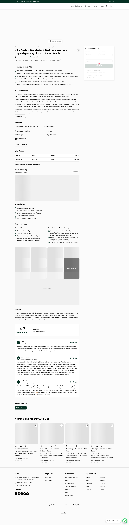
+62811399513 (20, 1)
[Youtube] (110, 1)
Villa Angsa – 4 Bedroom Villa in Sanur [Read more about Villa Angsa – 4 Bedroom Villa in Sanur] (101, 450)
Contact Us (96, 6)
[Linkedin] (113, 1)
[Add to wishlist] (78, 50)
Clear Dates (75, 171)
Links (66, 492)
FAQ (66, 480)
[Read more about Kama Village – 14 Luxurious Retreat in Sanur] (52, 433)
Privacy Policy (69, 495)
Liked (102, 6)
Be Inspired (78, 6)
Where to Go (48, 480)
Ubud (87, 480)
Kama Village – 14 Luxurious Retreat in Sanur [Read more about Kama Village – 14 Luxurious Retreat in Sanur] (50, 450)
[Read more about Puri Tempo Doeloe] (26, 433)
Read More (20, 116)
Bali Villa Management (71, 477)
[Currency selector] (111, 6)
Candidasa (89, 483)
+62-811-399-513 (28, 482)
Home (72, 6)
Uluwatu (102, 483)
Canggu (88, 477)
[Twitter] (107, 1)
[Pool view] (22, 268)
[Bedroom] (39, 268)
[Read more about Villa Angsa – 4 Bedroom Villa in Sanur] (102, 433)
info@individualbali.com (33, 1)
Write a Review (20, 408)
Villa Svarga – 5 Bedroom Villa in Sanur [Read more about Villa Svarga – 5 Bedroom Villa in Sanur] (76, 450)
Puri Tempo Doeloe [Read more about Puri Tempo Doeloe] (21, 449)
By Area (87, 6)
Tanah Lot (88, 489)
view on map (25, 57)
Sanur (17, 57)
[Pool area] (55, 257)
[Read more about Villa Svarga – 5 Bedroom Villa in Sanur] (77, 433)
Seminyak (102, 477)
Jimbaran (102, 486)
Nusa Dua (102, 480)
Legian (102, 489)
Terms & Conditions (70, 486)
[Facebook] (101, 1)
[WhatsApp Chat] (124, 520)
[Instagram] (104, 1)
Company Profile (69, 483)
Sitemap (67, 489)
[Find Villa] (106, 6)
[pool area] (22, 257)
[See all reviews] (36, 57)
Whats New (48, 477)
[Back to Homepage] (21, 6)
